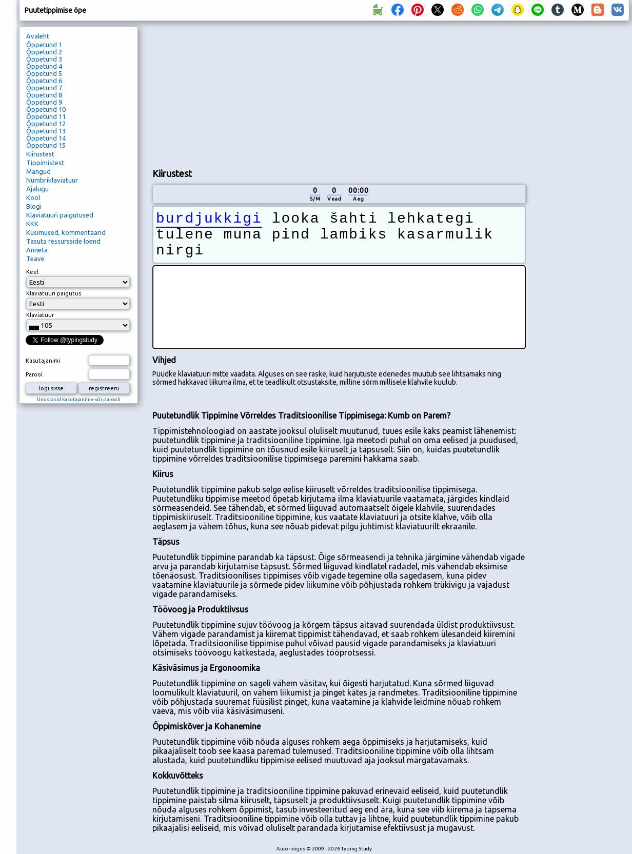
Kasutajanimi (43, 361)
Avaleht (37, 35)
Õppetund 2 (44, 51)
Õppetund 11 (46, 116)
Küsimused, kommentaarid (66, 232)
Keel (32, 272)
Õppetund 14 (46, 138)
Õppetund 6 (44, 80)
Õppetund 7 (44, 87)
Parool (34, 374)
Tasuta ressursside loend (63, 241)
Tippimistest (45, 162)
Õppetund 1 (44, 44)
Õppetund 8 (44, 94)
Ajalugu (37, 188)
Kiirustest (40, 153)
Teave (35, 258)
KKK (32, 223)
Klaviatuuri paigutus (53, 293)
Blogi (34, 206)
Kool (33, 197)
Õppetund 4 (44, 66)
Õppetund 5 (44, 73)
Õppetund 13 (46, 130)
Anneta (37, 249)
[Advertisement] (219, 93)
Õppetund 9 (44, 102)
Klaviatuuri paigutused (59, 215)
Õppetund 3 (44, 59)
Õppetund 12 (46, 123)
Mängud (38, 171)
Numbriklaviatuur (52, 180)
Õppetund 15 (46, 145)
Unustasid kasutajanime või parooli (79, 399)
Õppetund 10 (46, 109)
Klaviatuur (40, 315)
